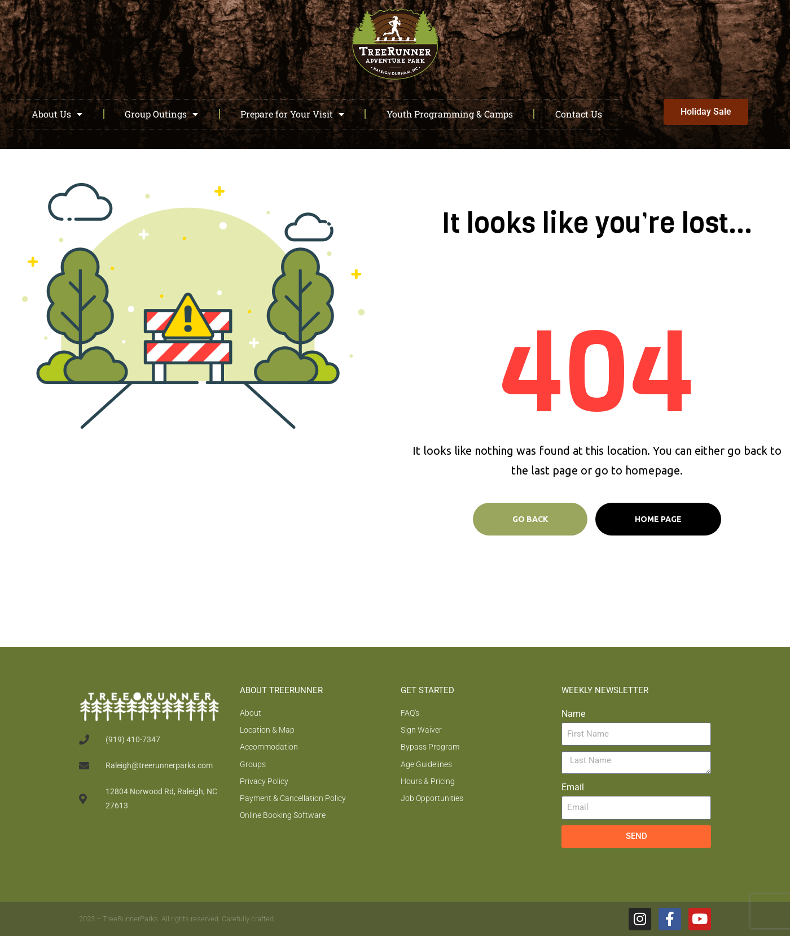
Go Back (530, 519)
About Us (57, 114)
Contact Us (578, 114)
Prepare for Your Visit (292, 114)
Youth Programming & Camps (450, 114)
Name (573, 713)
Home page (658, 519)
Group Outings (161, 114)
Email (572, 787)
